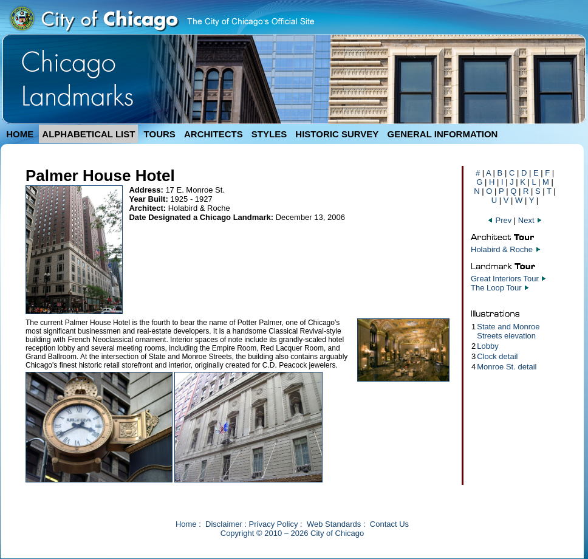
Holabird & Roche (502, 249)
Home (186, 524)
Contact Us (389, 524)
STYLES (269, 134)
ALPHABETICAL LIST (88, 134)
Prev (500, 220)
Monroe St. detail (506, 366)
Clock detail (497, 356)
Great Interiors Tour (505, 278)
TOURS (160, 134)
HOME (19, 134)
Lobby (487, 346)
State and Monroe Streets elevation (508, 331)
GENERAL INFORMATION (443, 134)
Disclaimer (223, 524)
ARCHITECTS (213, 134)
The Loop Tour (496, 287)
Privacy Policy (273, 524)
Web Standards (334, 524)
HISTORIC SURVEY (336, 134)
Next (530, 220)
